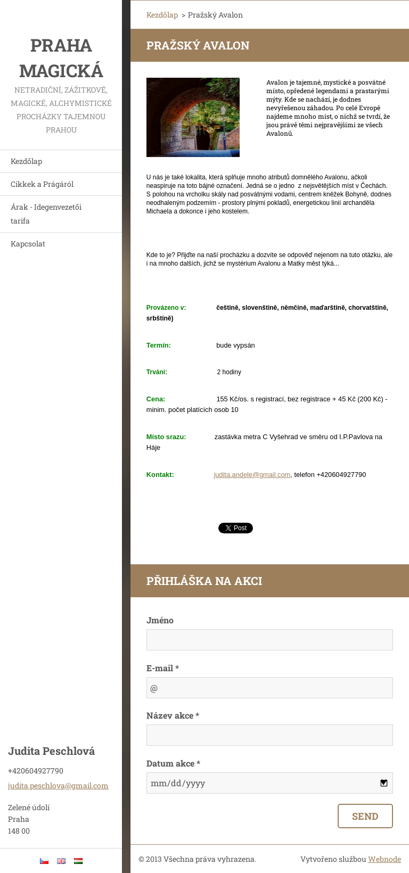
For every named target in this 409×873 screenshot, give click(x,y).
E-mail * (162, 667)
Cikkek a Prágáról (42, 184)
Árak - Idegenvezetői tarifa (46, 214)
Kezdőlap (26, 161)
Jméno (160, 619)
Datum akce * (173, 763)
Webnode (384, 859)
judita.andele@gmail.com (252, 475)
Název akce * (172, 715)
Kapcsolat (28, 243)
